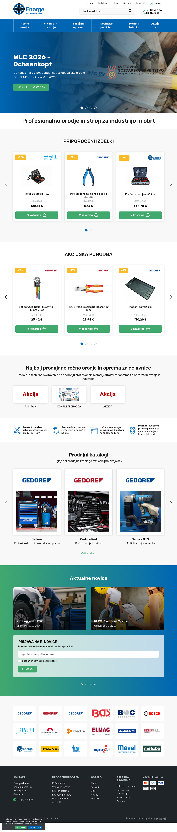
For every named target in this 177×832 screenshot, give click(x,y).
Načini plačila (123, 807)
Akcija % (155, 25)
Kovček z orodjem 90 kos (140, 194)
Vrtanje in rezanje (50, 25)
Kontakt (140, 3)
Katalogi (102, 3)
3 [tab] (91, 108)
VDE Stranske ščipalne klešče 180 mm (88, 309)
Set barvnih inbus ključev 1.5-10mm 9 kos (37, 309)
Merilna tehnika (134, 25)
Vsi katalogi (88, 555)
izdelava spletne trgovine (139, 828)
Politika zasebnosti (126, 795)
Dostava (121, 810)
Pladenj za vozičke (140, 307)
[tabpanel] (88, 72)
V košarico (36, 215)
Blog (115, 3)
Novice (127, 3)
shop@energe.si (25, 809)
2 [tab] (86, 108)
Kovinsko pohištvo (106, 25)
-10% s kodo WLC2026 (33, 87)
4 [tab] (95, 108)
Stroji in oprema (78, 25)
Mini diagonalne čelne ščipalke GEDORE (88, 195)
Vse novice (88, 686)
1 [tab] (82, 108)
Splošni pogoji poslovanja (124, 801)
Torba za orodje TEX (37, 193)
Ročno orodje (24, 25)
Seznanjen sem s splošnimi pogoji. (39, 663)
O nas (89, 3)
